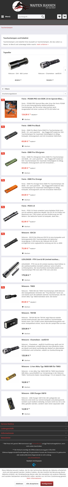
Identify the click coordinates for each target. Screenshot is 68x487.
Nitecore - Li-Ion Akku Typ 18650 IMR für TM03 (41, 366)
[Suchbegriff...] (31, 16)
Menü (5, 16)
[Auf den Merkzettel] (26, 119)
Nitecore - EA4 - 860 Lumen (18, 73)
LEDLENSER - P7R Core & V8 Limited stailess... (41, 259)
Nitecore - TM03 (28, 286)
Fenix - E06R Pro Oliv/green (33, 152)
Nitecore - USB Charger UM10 (34, 393)
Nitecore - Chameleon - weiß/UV (49, 73)
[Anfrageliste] (64, 16)
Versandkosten (37, 443)
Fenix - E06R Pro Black (31, 126)
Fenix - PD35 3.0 (28, 206)
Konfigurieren (47, 484)
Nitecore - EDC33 (29, 233)
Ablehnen (19, 484)
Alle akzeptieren (32, 484)
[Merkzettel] (59, 16)
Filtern (6, 89)
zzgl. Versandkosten (34, 457)
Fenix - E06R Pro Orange (32, 179)
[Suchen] (42, 16)
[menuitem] (5, 16)
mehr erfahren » (43, 44)
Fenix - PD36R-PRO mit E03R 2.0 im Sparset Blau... (43, 99)
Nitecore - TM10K (29, 313)
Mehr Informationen (34, 478)
